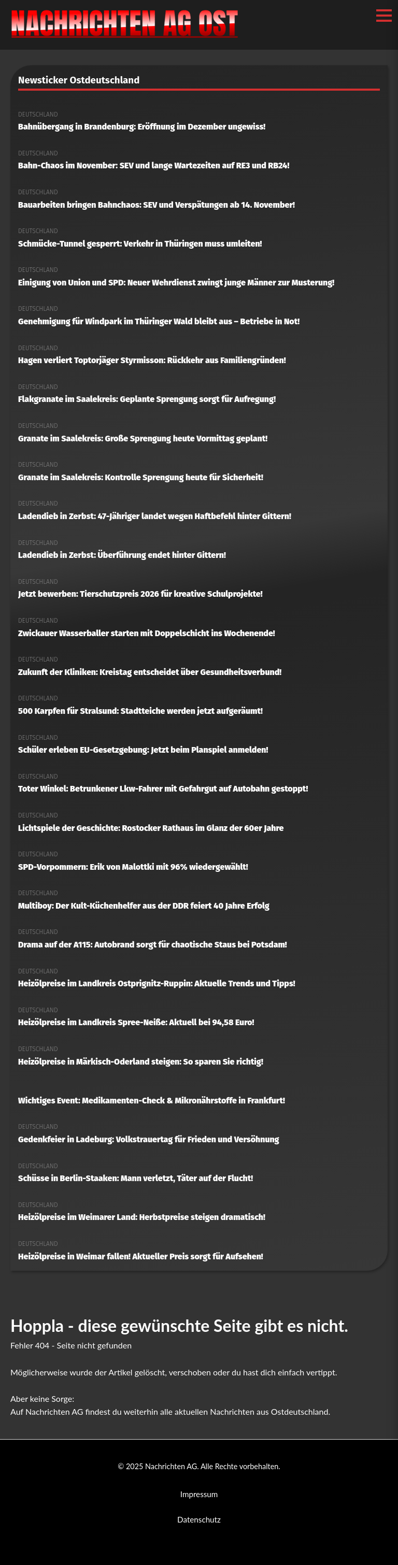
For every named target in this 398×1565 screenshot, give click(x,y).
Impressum (199, 1494)
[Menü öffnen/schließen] (384, 15)
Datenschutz (199, 1519)
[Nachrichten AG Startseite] (124, 37)
